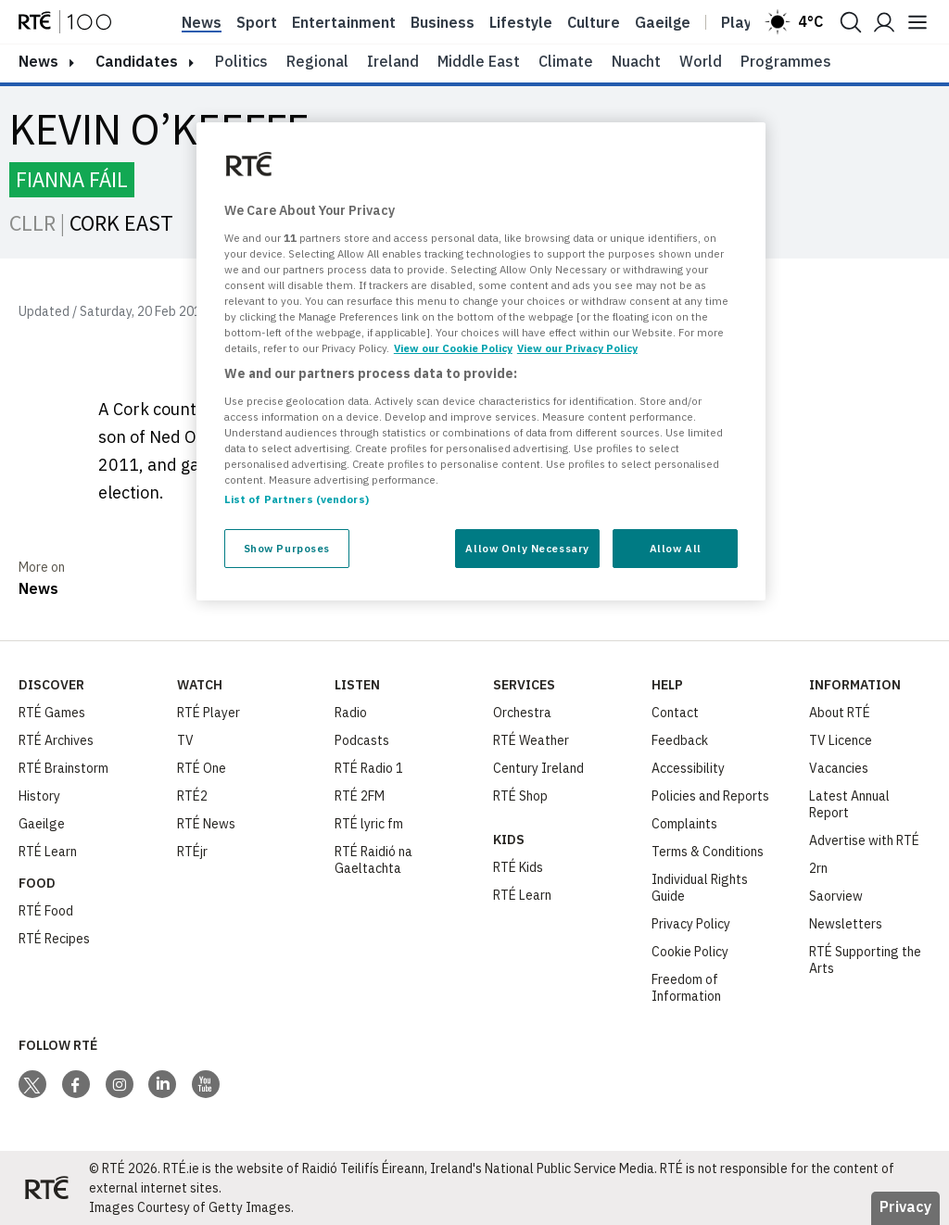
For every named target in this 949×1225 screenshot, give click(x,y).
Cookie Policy (690, 951)
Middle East (478, 61)
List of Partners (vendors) (296, 499)
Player (744, 22)
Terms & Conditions (708, 851)
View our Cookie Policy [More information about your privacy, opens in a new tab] (453, 348)
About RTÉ (839, 712)
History (39, 796)
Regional (317, 61)
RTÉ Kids (518, 867)
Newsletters (845, 924)
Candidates (136, 61)
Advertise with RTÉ (864, 840)
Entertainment (344, 22)
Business (442, 22)
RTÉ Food (46, 911)
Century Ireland (538, 768)
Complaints (684, 823)
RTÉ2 (192, 796)
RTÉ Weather (531, 740)
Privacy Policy (691, 924)
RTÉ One (201, 768)
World (700, 61)
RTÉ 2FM (360, 796)
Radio (351, 712)
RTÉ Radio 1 (369, 768)
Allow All (676, 548)
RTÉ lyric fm (369, 823)
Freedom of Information (686, 987)
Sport (256, 22)
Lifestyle (520, 22)
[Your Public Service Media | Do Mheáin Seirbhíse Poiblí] (46, 1188)
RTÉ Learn (48, 851)
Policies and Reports (710, 796)
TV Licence (840, 740)
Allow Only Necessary (526, 548)
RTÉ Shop (520, 796)
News (201, 22)
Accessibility (688, 768)
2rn (818, 868)
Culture (593, 22)
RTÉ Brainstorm (63, 768)
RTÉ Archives (56, 740)
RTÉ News (206, 823)
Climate (565, 61)
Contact (675, 712)
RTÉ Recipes (54, 938)
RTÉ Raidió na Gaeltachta (373, 860)
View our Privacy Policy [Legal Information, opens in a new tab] (577, 348)
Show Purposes (287, 548)
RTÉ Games (52, 712)
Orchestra (522, 712)
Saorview (836, 896)
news (38, 61)
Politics (241, 61)
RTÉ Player (208, 712)
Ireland (393, 61)
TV (185, 740)
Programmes (785, 61)
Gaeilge (662, 22)
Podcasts (362, 740)
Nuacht (636, 61)
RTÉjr (192, 851)
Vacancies (838, 768)
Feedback (680, 740)
